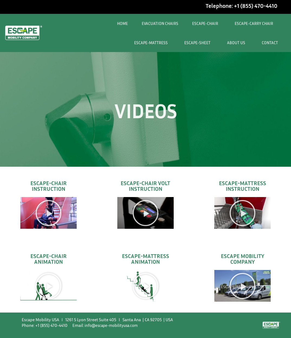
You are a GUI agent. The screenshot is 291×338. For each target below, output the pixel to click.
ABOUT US (237, 42)
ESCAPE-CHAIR (206, 23)
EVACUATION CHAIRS (160, 23)
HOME (122, 23)
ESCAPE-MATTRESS (152, 42)
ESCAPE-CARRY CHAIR (255, 23)
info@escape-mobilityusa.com (113, 325)
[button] (48, 213)
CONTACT (270, 42)
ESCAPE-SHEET (198, 42)
